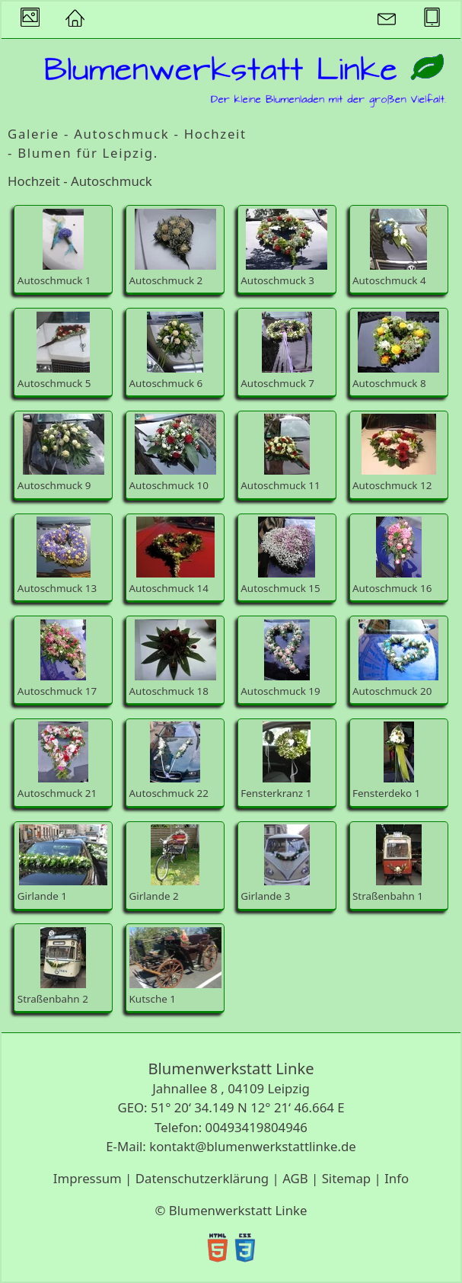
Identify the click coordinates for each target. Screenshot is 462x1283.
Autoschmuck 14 (172, 556)
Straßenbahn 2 (53, 966)
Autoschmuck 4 (389, 248)
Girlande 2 (164, 863)
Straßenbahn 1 (387, 863)
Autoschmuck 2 (172, 248)
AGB (295, 1178)
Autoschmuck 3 (284, 248)
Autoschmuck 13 (57, 556)
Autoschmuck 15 (280, 556)
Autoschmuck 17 (57, 658)
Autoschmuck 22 (169, 760)
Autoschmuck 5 (54, 351)
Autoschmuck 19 (280, 658)
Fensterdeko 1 (386, 760)
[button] (75, 20)
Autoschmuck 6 (166, 351)
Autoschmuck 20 (395, 658)
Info (396, 1178)
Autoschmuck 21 (57, 760)
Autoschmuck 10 (172, 453)
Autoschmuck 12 (394, 453)
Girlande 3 (275, 863)
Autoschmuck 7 (277, 351)
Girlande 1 (63, 863)
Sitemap (346, 1178)
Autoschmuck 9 (61, 453)
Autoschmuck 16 (392, 556)
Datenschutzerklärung (202, 1178)
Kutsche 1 (175, 966)
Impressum (87, 1178)
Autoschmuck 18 (172, 658)
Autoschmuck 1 (54, 248)
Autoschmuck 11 (280, 453)
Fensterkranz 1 (276, 760)
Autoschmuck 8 (395, 351)
